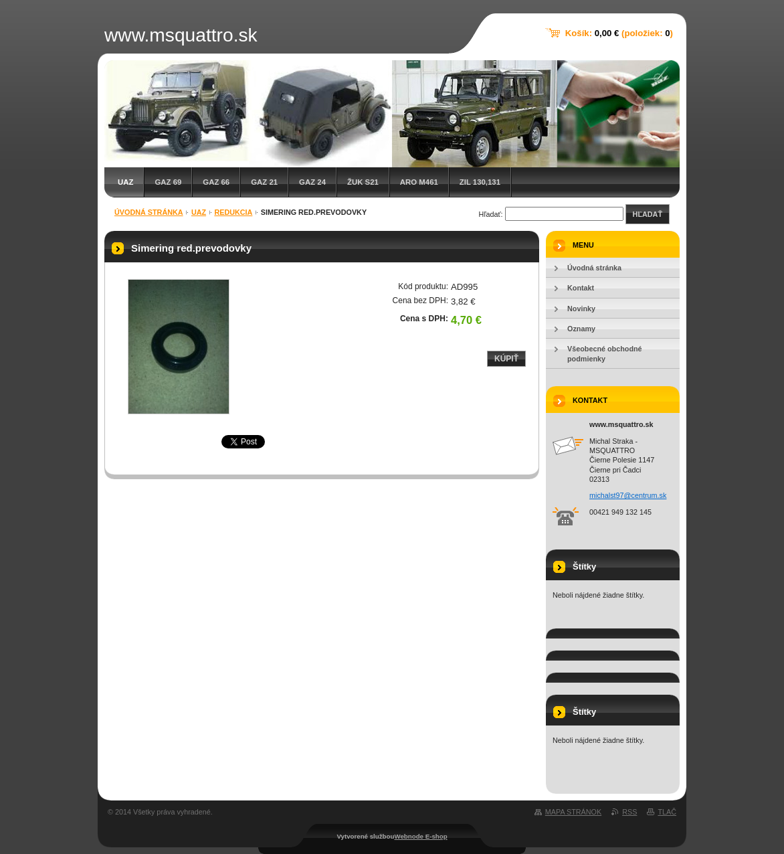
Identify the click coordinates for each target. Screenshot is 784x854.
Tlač (667, 812)
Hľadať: (491, 214)
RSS (629, 812)
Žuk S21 (363, 182)
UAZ (125, 182)
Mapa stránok (573, 812)
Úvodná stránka (148, 212)
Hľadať (647, 214)
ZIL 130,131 (480, 182)
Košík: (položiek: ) (619, 33)
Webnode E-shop (420, 836)
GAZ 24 (312, 182)
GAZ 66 (216, 182)
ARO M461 (419, 182)
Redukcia (233, 212)
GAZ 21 (264, 182)
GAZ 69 (168, 182)
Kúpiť (506, 358)
